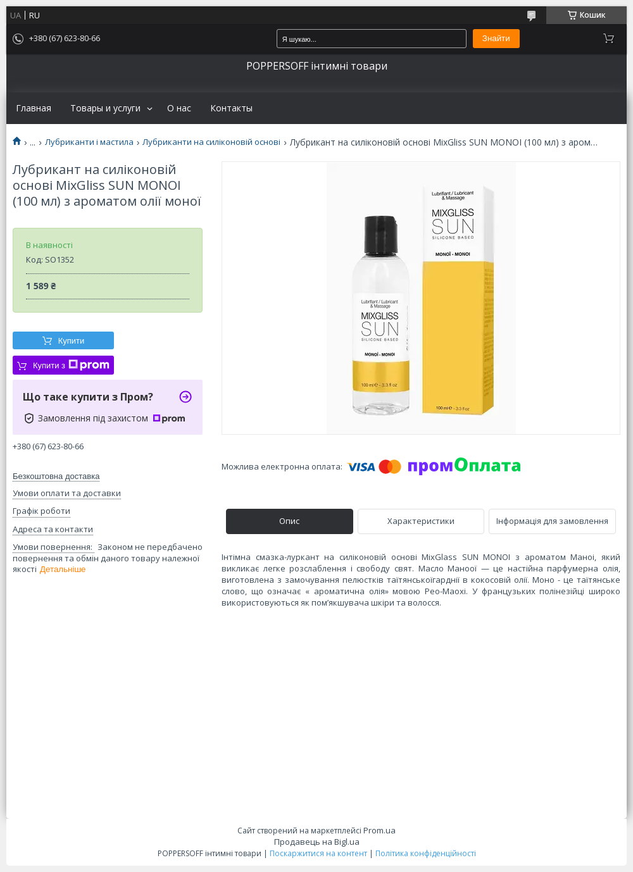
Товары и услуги (105, 108)
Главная (33, 108)
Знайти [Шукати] (496, 38)
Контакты (231, 108)
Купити (71, 341)
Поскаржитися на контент (318, 853)
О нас (179, 108)
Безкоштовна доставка (56, 476)
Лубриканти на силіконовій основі (211, 142)
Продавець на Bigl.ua (317, 841)
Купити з (71, 365)
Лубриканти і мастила (89, 142)
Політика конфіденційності (425, 853)
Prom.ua (379, 830)
